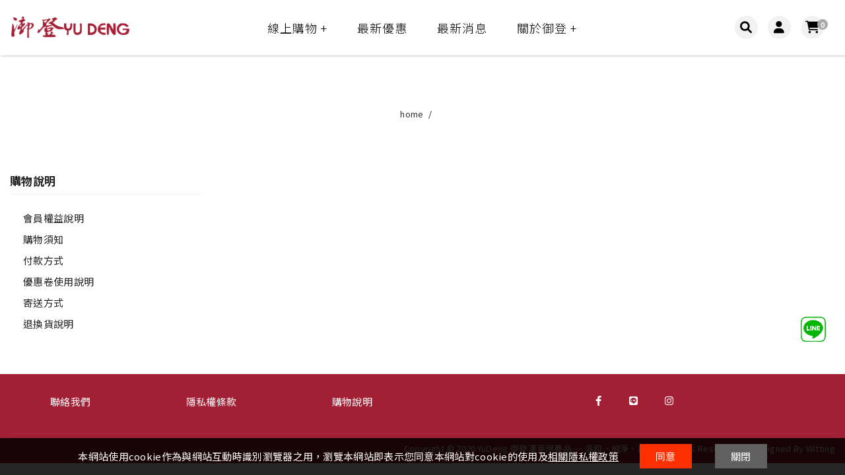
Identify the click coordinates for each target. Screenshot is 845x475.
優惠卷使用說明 (58, 281)
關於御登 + (547, 27)
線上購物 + (297, 27)
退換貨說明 (48, 324)
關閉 (741, 456)
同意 (666, 456)
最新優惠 (382, 27)
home (411, 114)
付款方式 (43, 260)
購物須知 (43, 239)
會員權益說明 (53, 218)
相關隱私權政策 (583, 456)
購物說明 (352, 401)
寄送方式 (43, 302)
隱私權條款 (211, 401)
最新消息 (462, 27)
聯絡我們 (70, 401)
